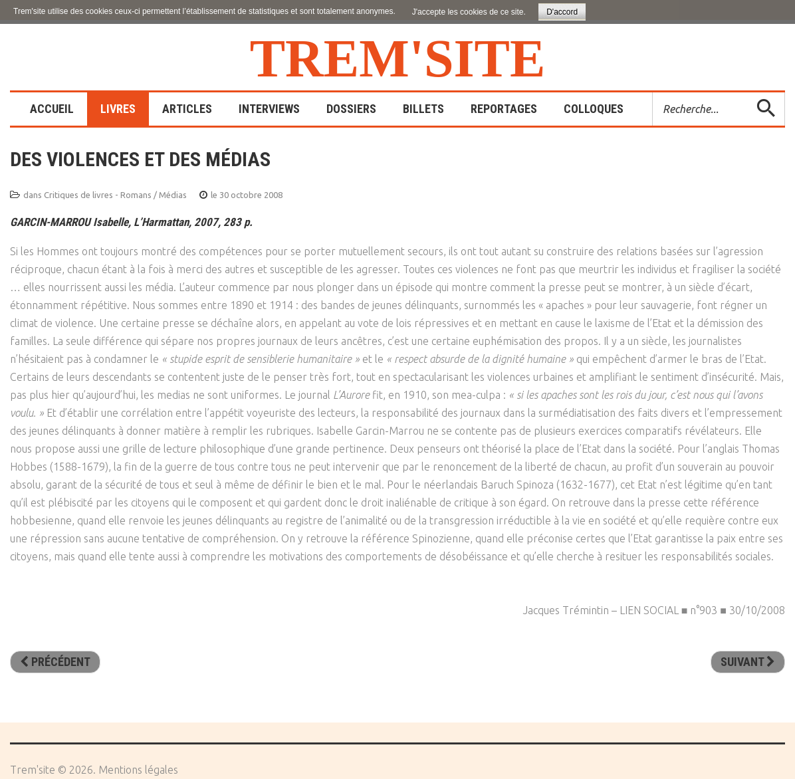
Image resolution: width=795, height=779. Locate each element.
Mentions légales (138, 770)
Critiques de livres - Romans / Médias (115, 194)
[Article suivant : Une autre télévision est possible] (748, 662)
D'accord (562, 12)
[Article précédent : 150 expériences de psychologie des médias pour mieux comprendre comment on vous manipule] (55, 662)
